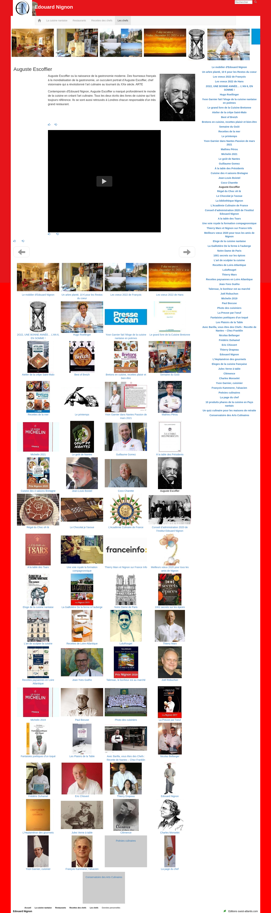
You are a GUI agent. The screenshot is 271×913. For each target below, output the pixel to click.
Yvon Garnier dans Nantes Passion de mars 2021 (229, 143)
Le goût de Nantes (82, 454)
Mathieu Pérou (170, 414)
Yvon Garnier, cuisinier (38, 869)
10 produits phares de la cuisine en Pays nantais (229, 404)
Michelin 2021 (38, 454)
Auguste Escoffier (169, 490)
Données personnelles (111, 908)
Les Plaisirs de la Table (82, 756)
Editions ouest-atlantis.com (243, 911)
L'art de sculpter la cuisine (38, 643)
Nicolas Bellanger (169, 756)
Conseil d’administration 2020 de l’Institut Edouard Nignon (229, 212)
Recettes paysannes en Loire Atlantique (229, 279)
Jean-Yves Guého (82, 680)
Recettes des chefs (101, 20)
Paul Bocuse (82, 719)
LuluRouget (126, 643)
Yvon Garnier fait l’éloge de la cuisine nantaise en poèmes (229, 101)
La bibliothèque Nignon (229, 200)
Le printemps (82, 414)
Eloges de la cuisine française (229, 364)
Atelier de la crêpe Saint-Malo (38, 374)
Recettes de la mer (38, 414)
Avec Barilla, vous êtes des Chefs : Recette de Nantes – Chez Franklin (229, 329)
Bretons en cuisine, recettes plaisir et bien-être (229, 122)
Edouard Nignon (170, 796)
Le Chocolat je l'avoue (82, 527)
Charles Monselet (169, 832)
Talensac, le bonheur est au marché (125, 680)
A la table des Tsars (38, 567)
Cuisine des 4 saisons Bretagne (38, 490)
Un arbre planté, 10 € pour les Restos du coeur (229, 72)
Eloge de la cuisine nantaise (38, 607)
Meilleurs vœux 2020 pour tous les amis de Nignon (229, 234)
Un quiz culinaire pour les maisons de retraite (229, 410)
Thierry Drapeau (126, 796)
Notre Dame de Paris (126, 607)
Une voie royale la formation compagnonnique (229, 223)
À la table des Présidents (170, 454)
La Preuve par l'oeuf (170, 719)
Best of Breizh (82, 374)
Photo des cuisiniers (126, 719)
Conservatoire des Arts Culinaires (104, 877)
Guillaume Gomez (126, 454)
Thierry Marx (170, 643)
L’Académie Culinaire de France (125, 527)
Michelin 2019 (38, 719)
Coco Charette (126, 490)
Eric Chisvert (82, 796)
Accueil (28, 908)
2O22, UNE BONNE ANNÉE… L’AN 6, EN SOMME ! (229, 88)
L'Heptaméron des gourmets (38, 832)
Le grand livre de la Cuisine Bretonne (170, 334)
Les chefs (123, 20)
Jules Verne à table (82, 832)
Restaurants (79, 20)
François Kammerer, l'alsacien (82, 869)
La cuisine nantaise (56, 20)
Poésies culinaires (126, 840)
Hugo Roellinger (82, 334)
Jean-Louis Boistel (82, 490)
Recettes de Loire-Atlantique (82, 643)
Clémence (126, 832)
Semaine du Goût (169, 374)
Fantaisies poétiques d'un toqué (38, 756)
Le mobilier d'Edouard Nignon (38, 294)
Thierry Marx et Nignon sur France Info (126, 567)
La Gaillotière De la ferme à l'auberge (82, 607)
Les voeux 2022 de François (125, 294)
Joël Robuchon (170, 680)
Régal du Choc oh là (38, 527)
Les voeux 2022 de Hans (170, 294)
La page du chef (170, 869)
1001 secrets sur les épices (170, 607)
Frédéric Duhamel (38, 796)
